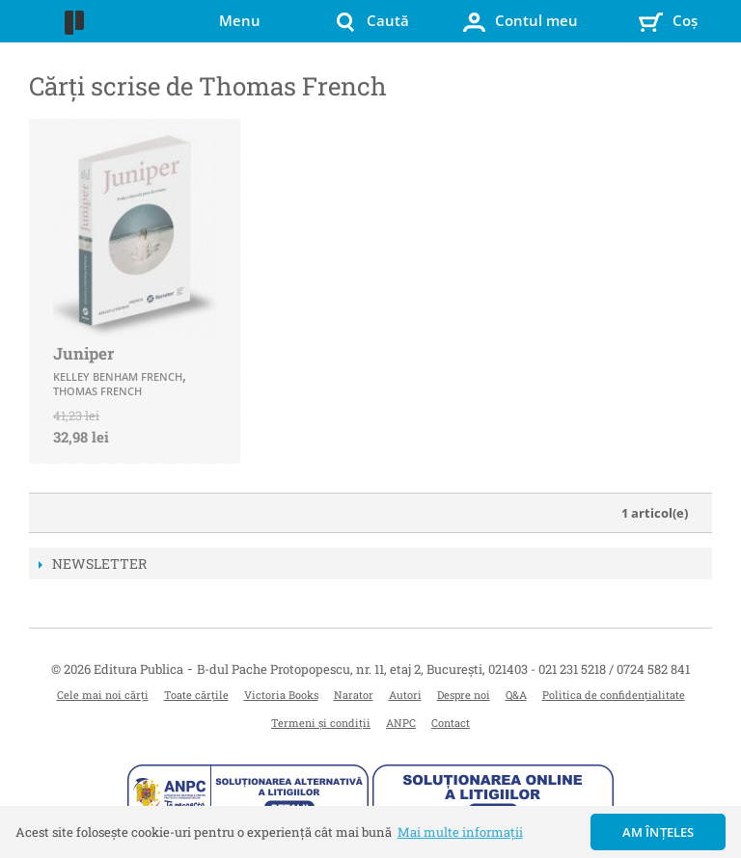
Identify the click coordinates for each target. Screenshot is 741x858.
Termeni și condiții (320, 722)
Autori (405, 694)
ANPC (401, 722)
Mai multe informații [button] (460, 832)
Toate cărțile (196, 694)
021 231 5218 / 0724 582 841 (614, 669)
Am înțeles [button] (658, 832)
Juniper (83, 353)
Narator (353, 694)
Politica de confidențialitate (613, 694)
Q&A (516, 694)
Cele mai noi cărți (103, 694)
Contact (450, 722)
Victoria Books (281, 694)
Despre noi (463, 694)
